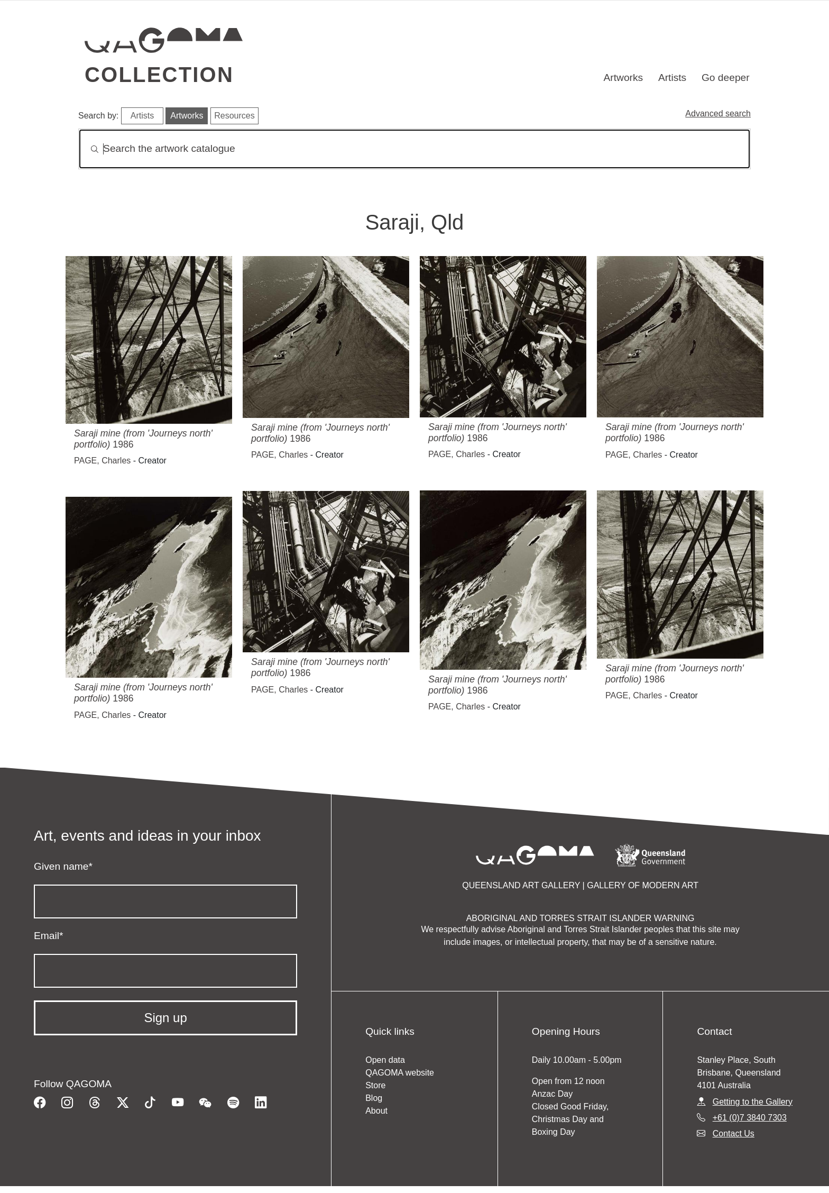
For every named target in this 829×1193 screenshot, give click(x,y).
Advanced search (718, 113)
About (376, 1110)
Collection (159, 74)
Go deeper (726, 77)
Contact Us (733, 1133)
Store (375, 1085)
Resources (234, 115)
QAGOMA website (399, 1072)
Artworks (623, 77)
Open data (385, 1059)
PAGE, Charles (102, 460)
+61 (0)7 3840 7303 (750, 1117)
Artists (672, 77)
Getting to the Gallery (753, 1101)
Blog (373, 1098)
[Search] (414, 149)
